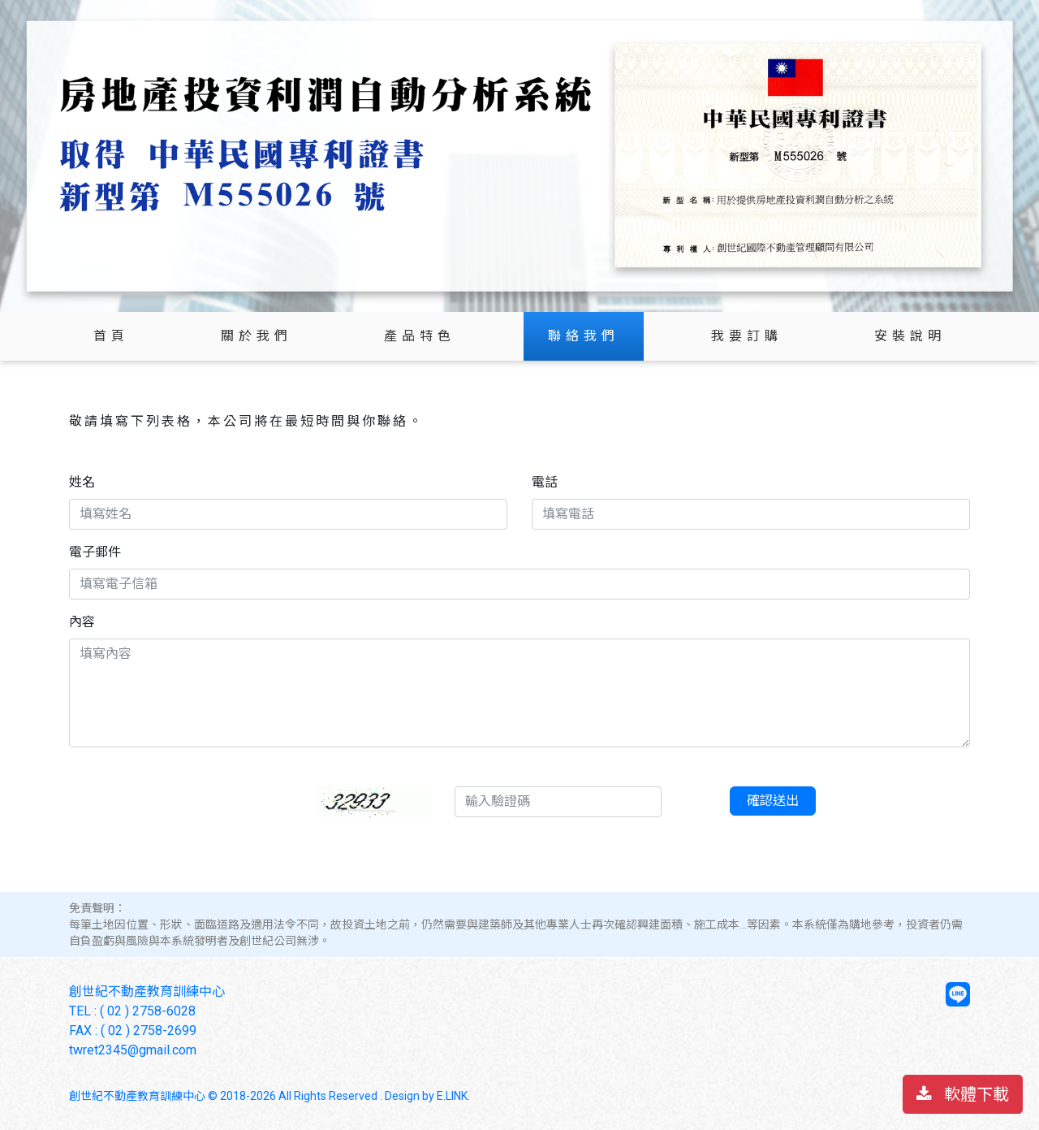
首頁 (111, 336)
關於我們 (256, 336)
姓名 (82, 482)
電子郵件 (95, 552)
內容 (82, 622)
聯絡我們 (583, 336)
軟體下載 (962, 1094)
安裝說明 (910, 336)
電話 (545, 482)
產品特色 (419, 336)
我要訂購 (746, 336)
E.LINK (452, 1095)
